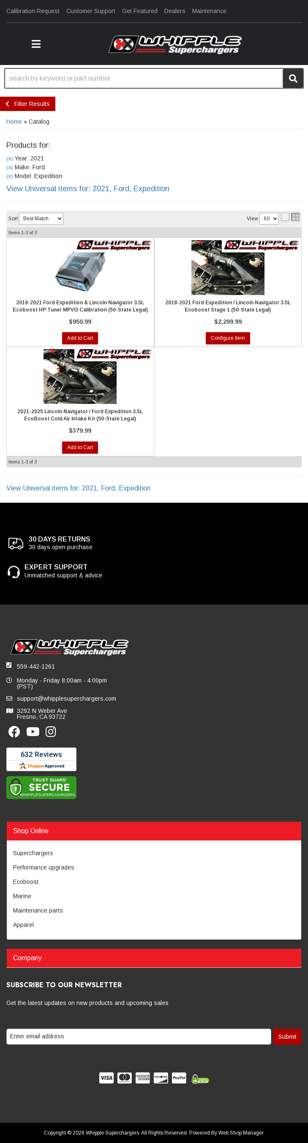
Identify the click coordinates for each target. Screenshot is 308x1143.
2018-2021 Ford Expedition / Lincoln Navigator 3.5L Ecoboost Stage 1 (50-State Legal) (228, 306)
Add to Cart (80, 338)
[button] (35, 44)
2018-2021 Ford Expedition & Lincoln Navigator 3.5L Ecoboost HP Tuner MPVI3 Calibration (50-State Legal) (80, 306)
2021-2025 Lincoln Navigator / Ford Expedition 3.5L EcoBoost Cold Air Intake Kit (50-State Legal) (80, 415)
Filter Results (27, 103)
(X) (9, 158)
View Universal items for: (87, 188)
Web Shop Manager (240, 1133)
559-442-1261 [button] (36, 666)
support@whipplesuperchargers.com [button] (66, 699)
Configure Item (228, 338)
